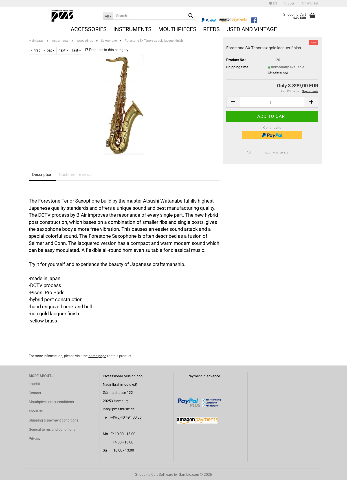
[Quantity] (272, 102)
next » (63, 50)
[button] (273, 3)
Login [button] (290, 3)
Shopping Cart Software (154, 474)
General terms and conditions (52, 429)
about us (36, 411)
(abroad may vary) (278, 72)
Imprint (34, 384)
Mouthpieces (177, 29)
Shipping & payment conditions (53, 420)
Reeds (211, 29)
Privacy (34, 439)
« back (49, 50)
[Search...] (108, 16)
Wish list (310, 3)
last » (76, 50)
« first (35, 50)
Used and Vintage (251, 29)
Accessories (89, 29)
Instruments (132, 29)
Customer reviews (75, 174)
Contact (35, 393)
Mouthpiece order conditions (51, 402)
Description (42, 174)
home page (97, 356)
